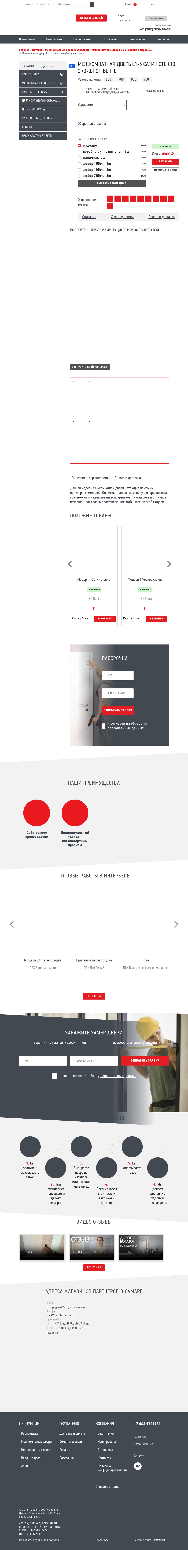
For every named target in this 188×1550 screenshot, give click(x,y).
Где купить (124, 20)
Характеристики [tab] (100, 478)
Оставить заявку (155, 90)
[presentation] (70, 564)
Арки (27, 127)
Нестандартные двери (37, 136)
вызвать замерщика (111, 183)
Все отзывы (94, 1267)
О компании (27, 39)
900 (146, 80)
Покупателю (54, 39)
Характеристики (122, 217)
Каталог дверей (91, 18)
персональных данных (126, 728)
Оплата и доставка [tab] (128, 478)
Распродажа (32, 74)
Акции (121, 15)
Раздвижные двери (37, 118)
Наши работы (82, 39)
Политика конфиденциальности (112, 1468)
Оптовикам (110, 39)
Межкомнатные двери (39, 83)
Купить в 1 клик (165, 170)
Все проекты (94, 996)
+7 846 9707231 (147, 1424)
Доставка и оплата (72, 1434)
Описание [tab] (79, 478)
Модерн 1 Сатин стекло (93, 580)
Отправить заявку (118, 710)
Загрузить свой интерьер (89, 367)
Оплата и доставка (161, 217)
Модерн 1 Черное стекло (145, 580)
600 (108, 80)
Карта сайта (102, 1540)
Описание (89, 217)
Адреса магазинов (143, 1444)
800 (133, 80)
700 (121, 80)
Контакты (162, 39)
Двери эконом (33, 109)
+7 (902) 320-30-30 (155, 29)
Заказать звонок (156, 18)
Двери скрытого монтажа (41, 100)
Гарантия (65, 1450)
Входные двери (34, 92)
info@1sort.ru (140, 1437)
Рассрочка (66, 1458)
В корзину (165, 161)
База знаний (137, 39)
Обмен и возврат (70, 1442)
